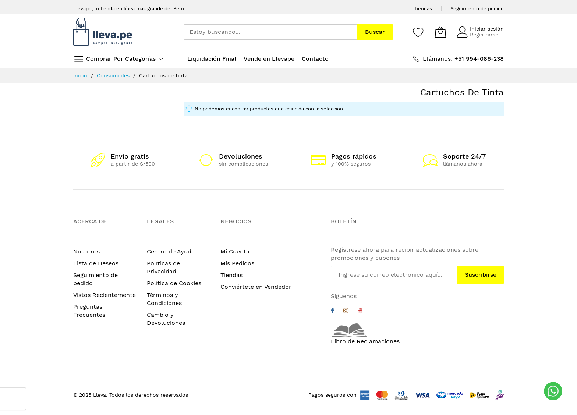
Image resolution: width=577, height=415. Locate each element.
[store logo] (102, 32)
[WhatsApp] (553, 391)
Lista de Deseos (95, 263)
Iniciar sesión (487, 29)
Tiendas (423, 8)
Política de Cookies (174, 283)
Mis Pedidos (237, 263)
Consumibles (114, 75)
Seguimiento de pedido (477, 8)
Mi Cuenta (234, 251)
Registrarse (484, 35)
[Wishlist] (418, 32)
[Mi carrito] (440, 32)
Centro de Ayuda (171, 251)
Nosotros (86, 251)
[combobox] (270, 32)
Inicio (81, 75)
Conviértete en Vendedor (255, 286)
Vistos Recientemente (104, 294)
